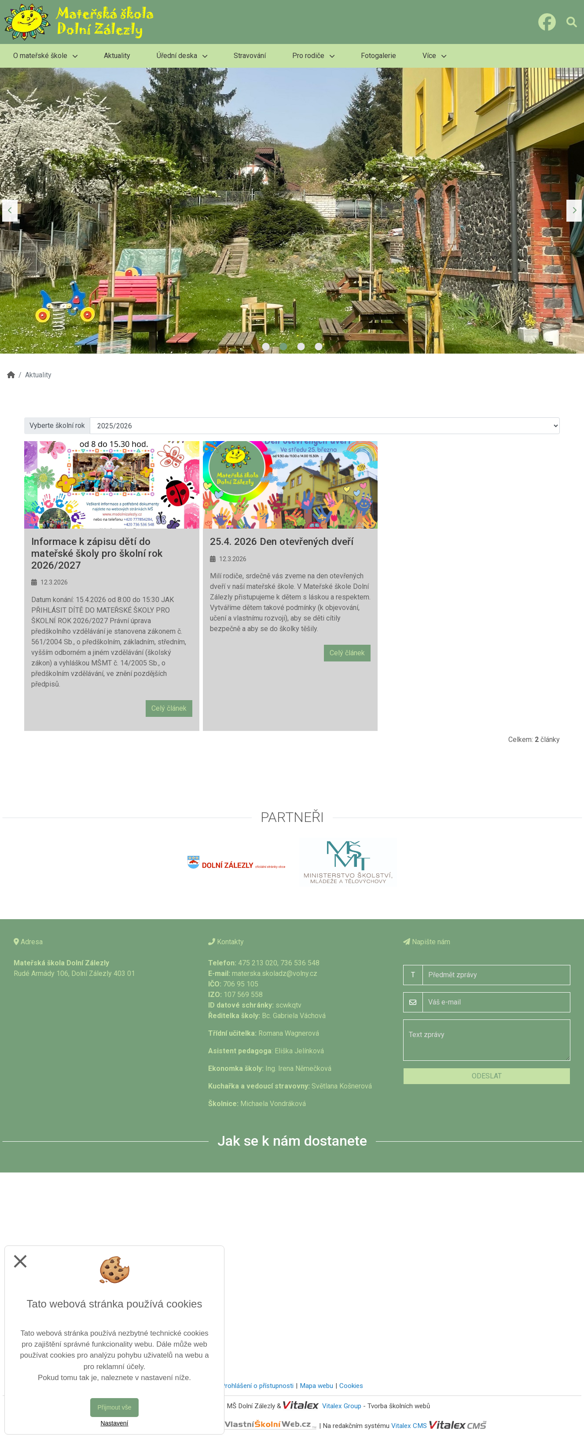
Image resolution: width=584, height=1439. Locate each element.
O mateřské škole (45, 55)
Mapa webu (316, 1386)
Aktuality (117, 55)
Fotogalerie (378, 55)
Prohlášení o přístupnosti (257, 1386)
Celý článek (169, 708)
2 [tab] (283, 347)
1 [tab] (265, 347)
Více (434, 55)
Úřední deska (182, 55)
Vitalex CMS (409, 1426)
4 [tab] (318, 347)
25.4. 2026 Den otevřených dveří (281, 541)
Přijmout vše (114, 1407)
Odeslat (487, 1076)
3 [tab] (301, 347)
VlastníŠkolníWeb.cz (238, 1426)
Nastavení (114, 1423)
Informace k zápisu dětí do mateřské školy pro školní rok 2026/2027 (96, 553)
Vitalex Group (341, 1406)
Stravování (250, 55)
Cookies (351, 1386)
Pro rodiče (313, 55)
